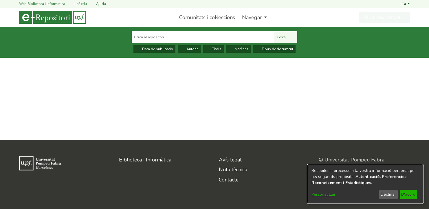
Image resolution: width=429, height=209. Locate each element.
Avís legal (230, 159)
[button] (406, 3)
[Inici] (52, 17)
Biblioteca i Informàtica (145, 159)
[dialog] (365, 184)
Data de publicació (154, 49)
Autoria (189, 49)
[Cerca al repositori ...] (203, 37)
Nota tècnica (233, 169)
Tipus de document (274, 49)
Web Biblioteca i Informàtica (42, 3)
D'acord (408, 194)
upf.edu (77, 4)
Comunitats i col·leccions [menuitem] (207, 17)
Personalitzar (323, 194)
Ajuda (97, 4)
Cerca (286, 37)
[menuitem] (254, 17)
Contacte (229, 179)
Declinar (388, 194)
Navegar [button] (252, 17)
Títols (213, 49)
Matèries (238, 49)
